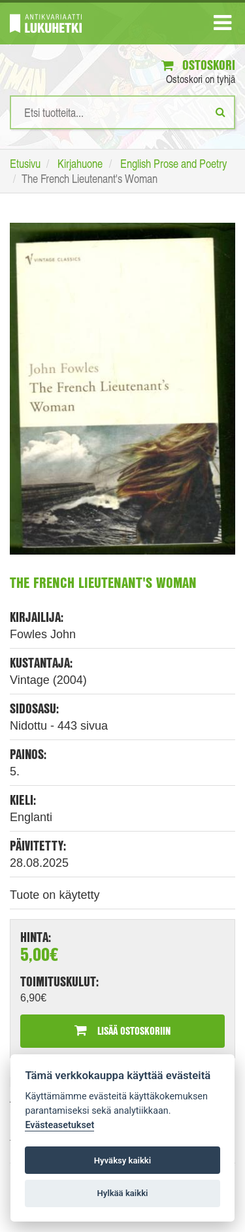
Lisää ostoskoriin (122, 1030)
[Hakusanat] (122, 112)
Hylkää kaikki (122, 1193)
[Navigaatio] (222, 25)
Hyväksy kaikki (122, 1160)
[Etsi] (220, 111)
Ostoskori (198, 65)
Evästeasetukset (59, 1125)
